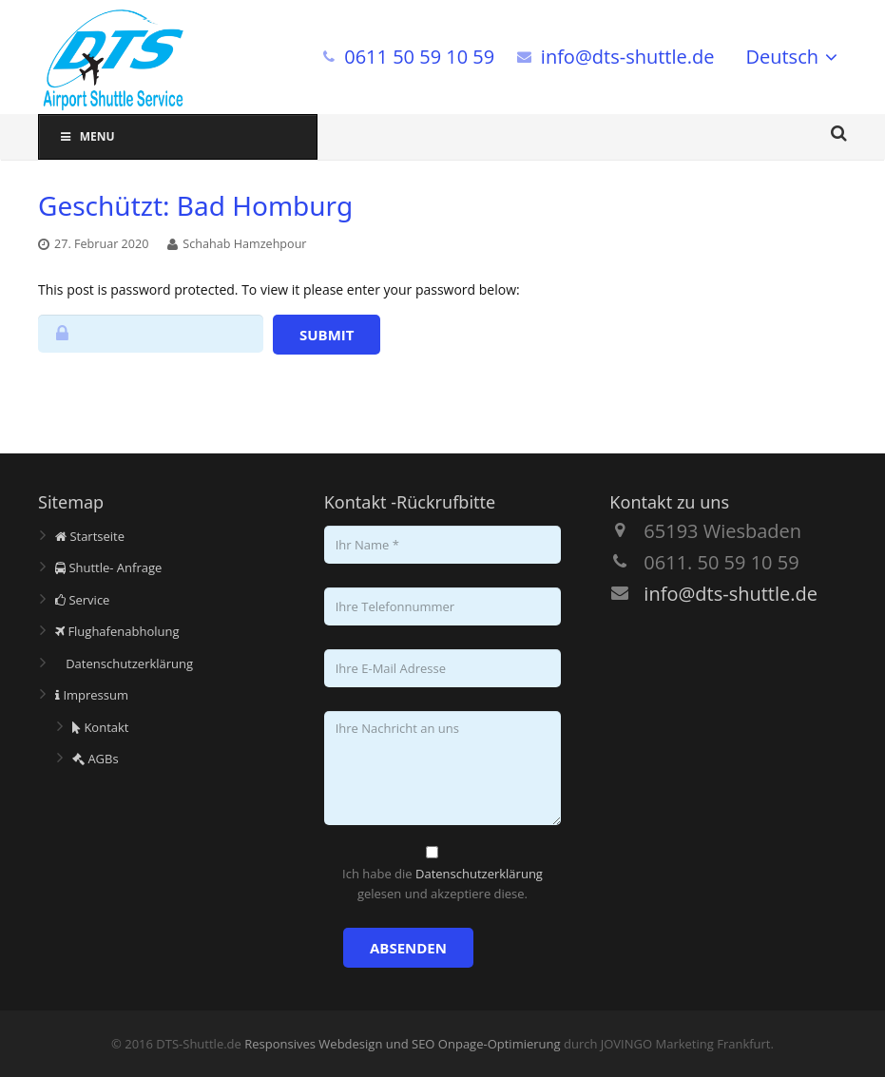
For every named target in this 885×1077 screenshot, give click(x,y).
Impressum (91, 694)
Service (82, 599)
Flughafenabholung (117, 631)
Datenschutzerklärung (124, 663)
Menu (86, 136)
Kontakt (100, 727)
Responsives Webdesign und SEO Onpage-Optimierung (402, 1043)
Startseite (90, 536)
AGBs (95, 758)
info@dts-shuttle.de (628, 56)
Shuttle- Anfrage (108, 567)
